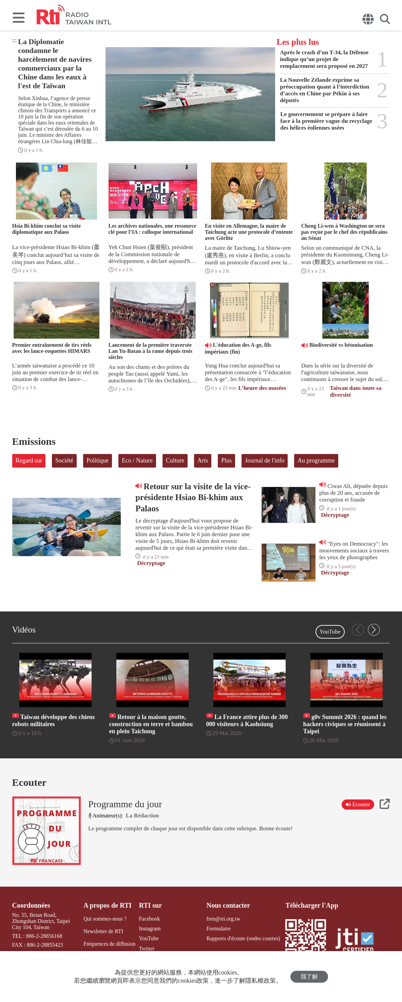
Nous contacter (228, 905)
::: (14, 40)
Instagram (149, 928)
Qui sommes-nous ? (105, 919)
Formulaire (219, 928)
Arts (202, 460)
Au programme (316, 460)
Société (64, 460)
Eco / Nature (137, 460)
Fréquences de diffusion (109, 944)
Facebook (149, 919)
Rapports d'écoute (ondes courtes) (243, 938)
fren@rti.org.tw (224, 919)
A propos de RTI (107, 905)
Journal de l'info (264, 460)
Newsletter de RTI (103, 931)
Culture (175, 460)
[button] (374, 630)
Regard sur (29, 460)
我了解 (309, 976)
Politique (98, 460)
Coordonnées (31, 905)
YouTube (330, 631)
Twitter (146, 948)
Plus (226, 460)
